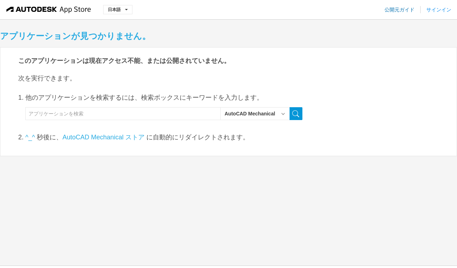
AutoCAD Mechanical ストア (103, 137)
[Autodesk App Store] (49, 9)
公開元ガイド (400, 9)
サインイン (438, 9)
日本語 (118, 9)
